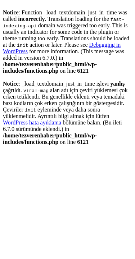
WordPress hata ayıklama (32, 122)
